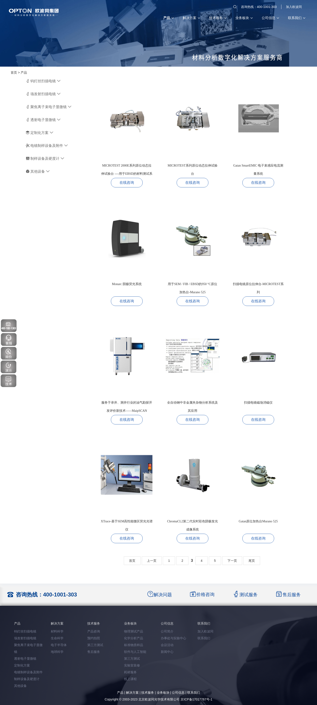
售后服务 (93, 652)
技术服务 (217, 18)
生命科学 (57, 638)
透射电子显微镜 (43, 120)
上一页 (151, 560)
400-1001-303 (60, 594)
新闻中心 (167, 652)
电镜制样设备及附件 (47, 146)
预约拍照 (93, 638)
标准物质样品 (133, 645)
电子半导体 (59, 645)
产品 (168, 18)
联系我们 (296, 18)
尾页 (252, 560)
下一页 (232, 560)
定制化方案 (39, 133)
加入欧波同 (294, 7)
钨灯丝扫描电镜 (43, 81)
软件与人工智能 (135, 652)
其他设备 (38, 171)
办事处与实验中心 (173, 638)
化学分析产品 (133, 638)
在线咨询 (126, 182)
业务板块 (244, 18)
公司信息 (270, 18)
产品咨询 (93, 631)
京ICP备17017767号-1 (196, 699)
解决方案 (191, 18)
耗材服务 (130, 672)
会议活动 (167, 645)
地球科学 (57, 652)
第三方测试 (95, 645)
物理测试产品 (133, 631)
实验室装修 (132, 665)
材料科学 (57, 631)
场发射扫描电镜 (43, 94)
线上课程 (130, 679)
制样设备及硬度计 (45, 158)
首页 (14, 72)
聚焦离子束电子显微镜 (48, 107)
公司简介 (167, 631)
